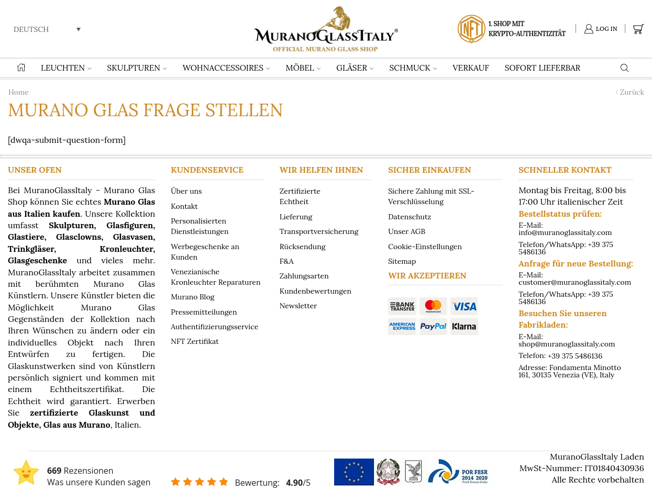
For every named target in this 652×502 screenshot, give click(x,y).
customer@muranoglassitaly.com (574, 282)
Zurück (632, 92)
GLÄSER (354, 68)
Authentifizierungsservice (214, 326)
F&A (287, 260)
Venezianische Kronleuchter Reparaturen (215, 276)
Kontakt (184, 205)
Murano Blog (192, 297)
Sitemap (402, 260)
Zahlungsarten (304, 276)
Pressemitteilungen (204, 311)
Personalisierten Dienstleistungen (199, 226)
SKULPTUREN (137, 68)
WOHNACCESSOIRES (226, 68)
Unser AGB (406, 231)
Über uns (186, 191)
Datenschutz (409, 216)
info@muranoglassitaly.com (565, 232)
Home (18, 92)
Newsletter (298, 305)
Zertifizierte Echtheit (300, 196)
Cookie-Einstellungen (425, 246)
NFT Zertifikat (194, 341)
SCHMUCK (413, 68)
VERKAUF (471, 68)
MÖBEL (303, 68)
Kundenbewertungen (315, 290)
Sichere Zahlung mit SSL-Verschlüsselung (431, 196)
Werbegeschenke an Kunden (205, 251)
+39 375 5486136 (575, 355)
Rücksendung (303, 246)
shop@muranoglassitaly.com (566, 344)
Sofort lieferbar (543, 68)
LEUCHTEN (66, 68)
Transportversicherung (319, 231)
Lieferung (296, 216)
